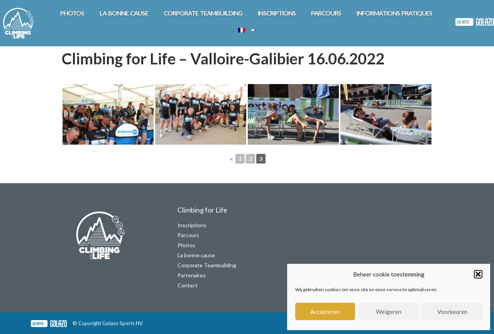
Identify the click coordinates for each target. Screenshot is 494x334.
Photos (72, 13)
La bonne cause (124, 13)
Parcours (326, 13)
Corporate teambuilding (203, 13)
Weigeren (388, 311)
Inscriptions (277, 13)
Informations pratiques (394, 13)
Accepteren (325, 311)
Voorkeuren (452, 311)
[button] (478, 274)
